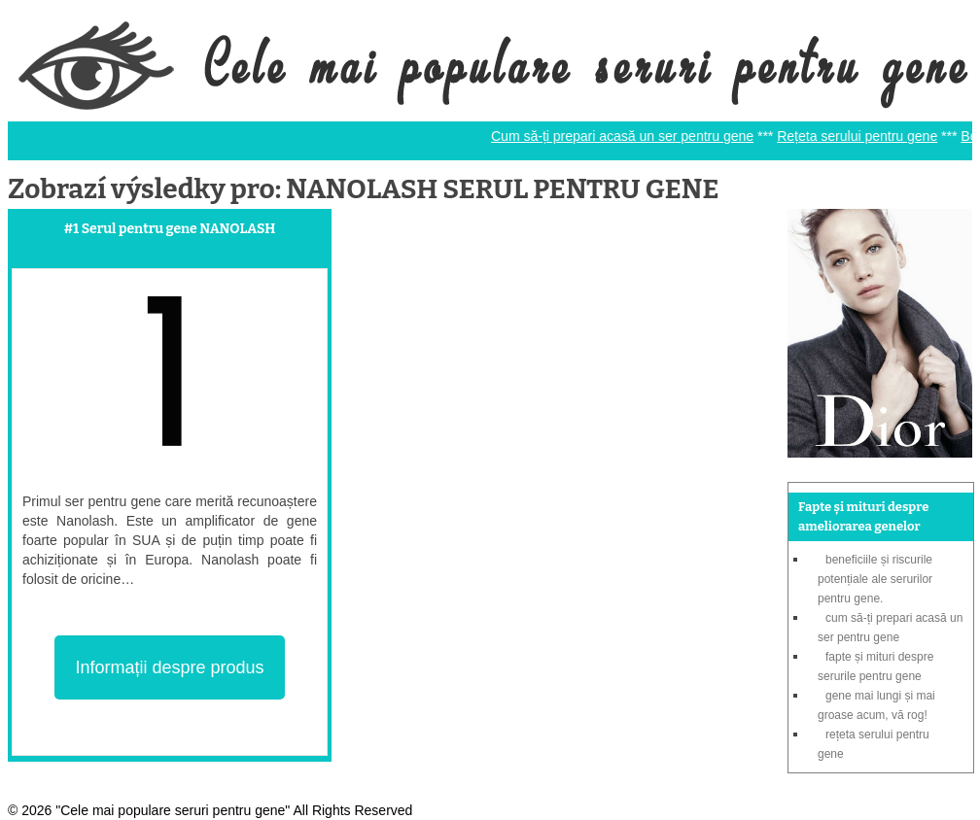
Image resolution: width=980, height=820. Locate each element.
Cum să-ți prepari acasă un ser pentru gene (628, 136)
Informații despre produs (169, 667)
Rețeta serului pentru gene (863, 136)
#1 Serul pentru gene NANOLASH (170, 229)
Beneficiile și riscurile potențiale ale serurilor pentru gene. (875, 579)
